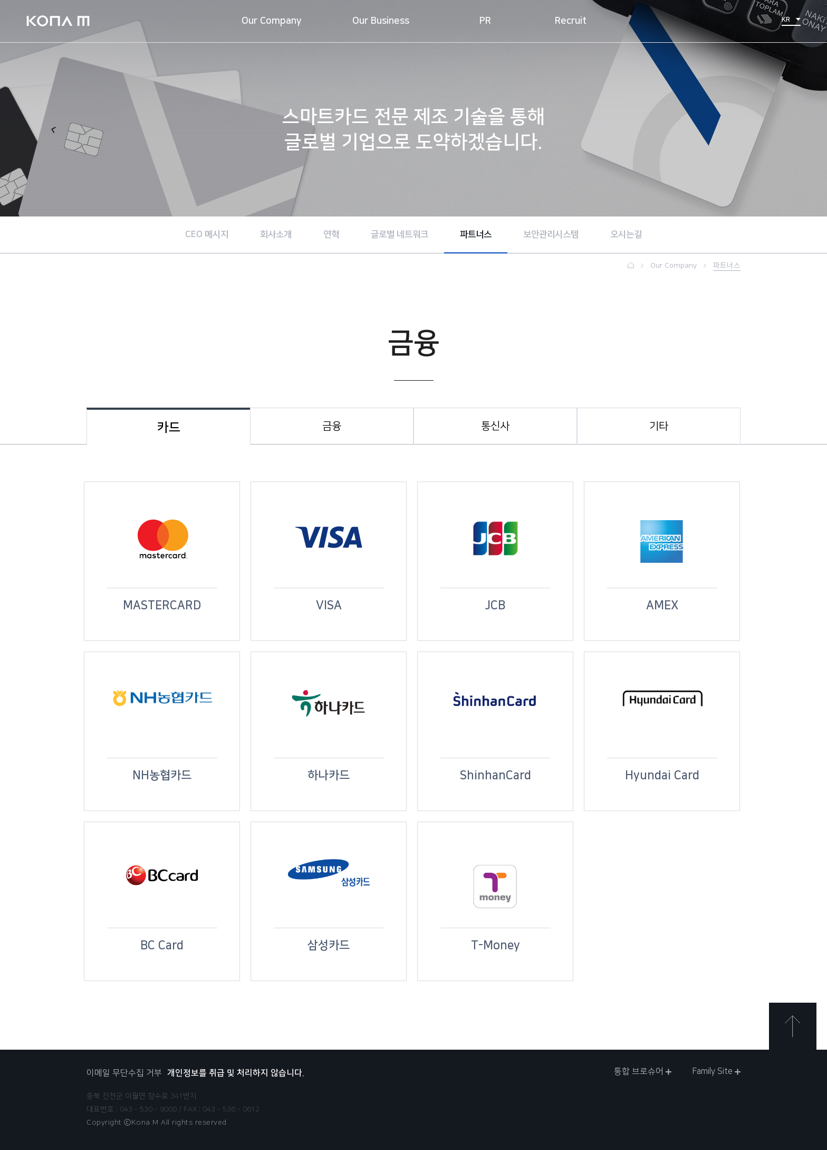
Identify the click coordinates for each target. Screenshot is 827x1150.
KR (791, 19)
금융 (331, 426)
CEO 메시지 (206, 234)
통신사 (495, 426)
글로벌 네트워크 (399, 234)
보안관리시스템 (551, 234)
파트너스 (476, 234)
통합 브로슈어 (642, 1071)
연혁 (331, 234)
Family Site (717, 1071)
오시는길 (626, 234)
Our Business (380, 21)
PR (485, 21)
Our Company (271, 21)
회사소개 (276, 234)
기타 (658, 426)
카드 (168, 428)
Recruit (570, 21)
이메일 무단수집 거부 (124, 1073)
